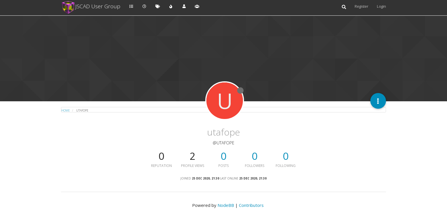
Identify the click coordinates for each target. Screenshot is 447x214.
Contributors (251, 205)
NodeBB (226, 205)
